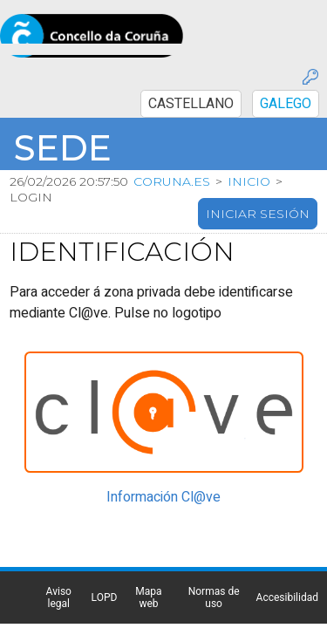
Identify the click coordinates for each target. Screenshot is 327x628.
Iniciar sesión (258, 173)
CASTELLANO (268, 18)
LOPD (177, 557)
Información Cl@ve (165, 451)
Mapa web (177, 569)
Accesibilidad (177, 594)
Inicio (249, 140)
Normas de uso (176, 582)
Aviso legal (177, 545)
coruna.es (171, 140)
